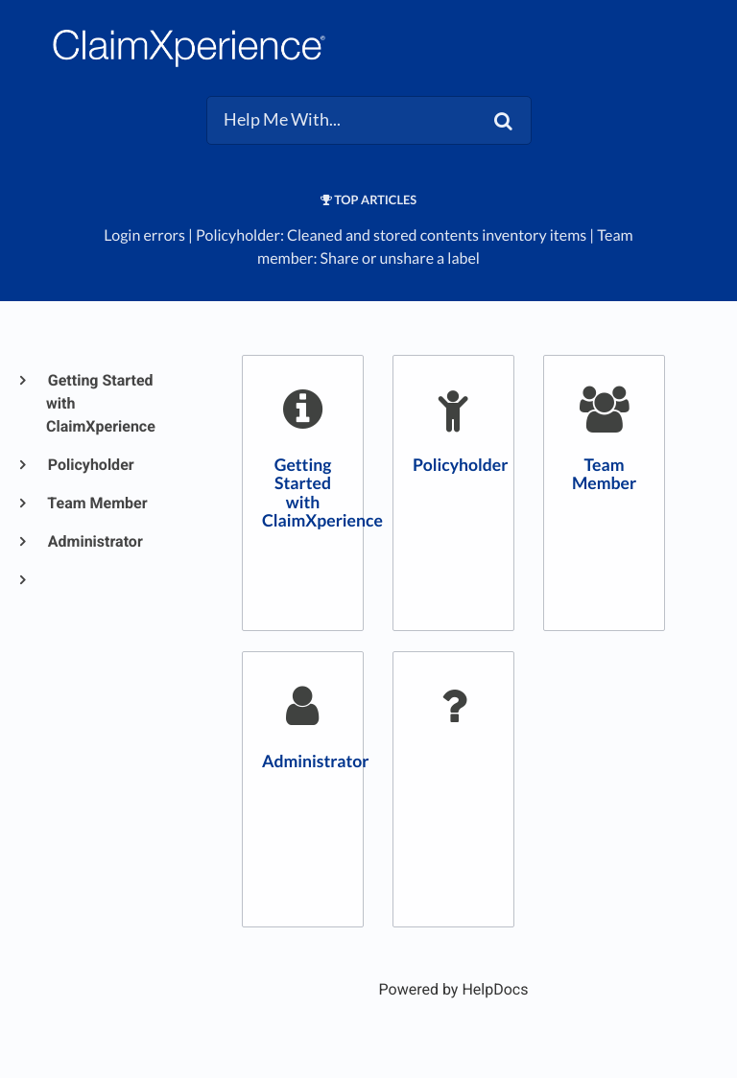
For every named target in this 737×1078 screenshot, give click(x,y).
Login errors (144, 235)
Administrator (94, 541)
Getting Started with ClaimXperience (100, 403)
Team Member (97, 503)
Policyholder (90, 465)
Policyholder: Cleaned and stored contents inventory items (391, 235)
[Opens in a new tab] (454, 989)
